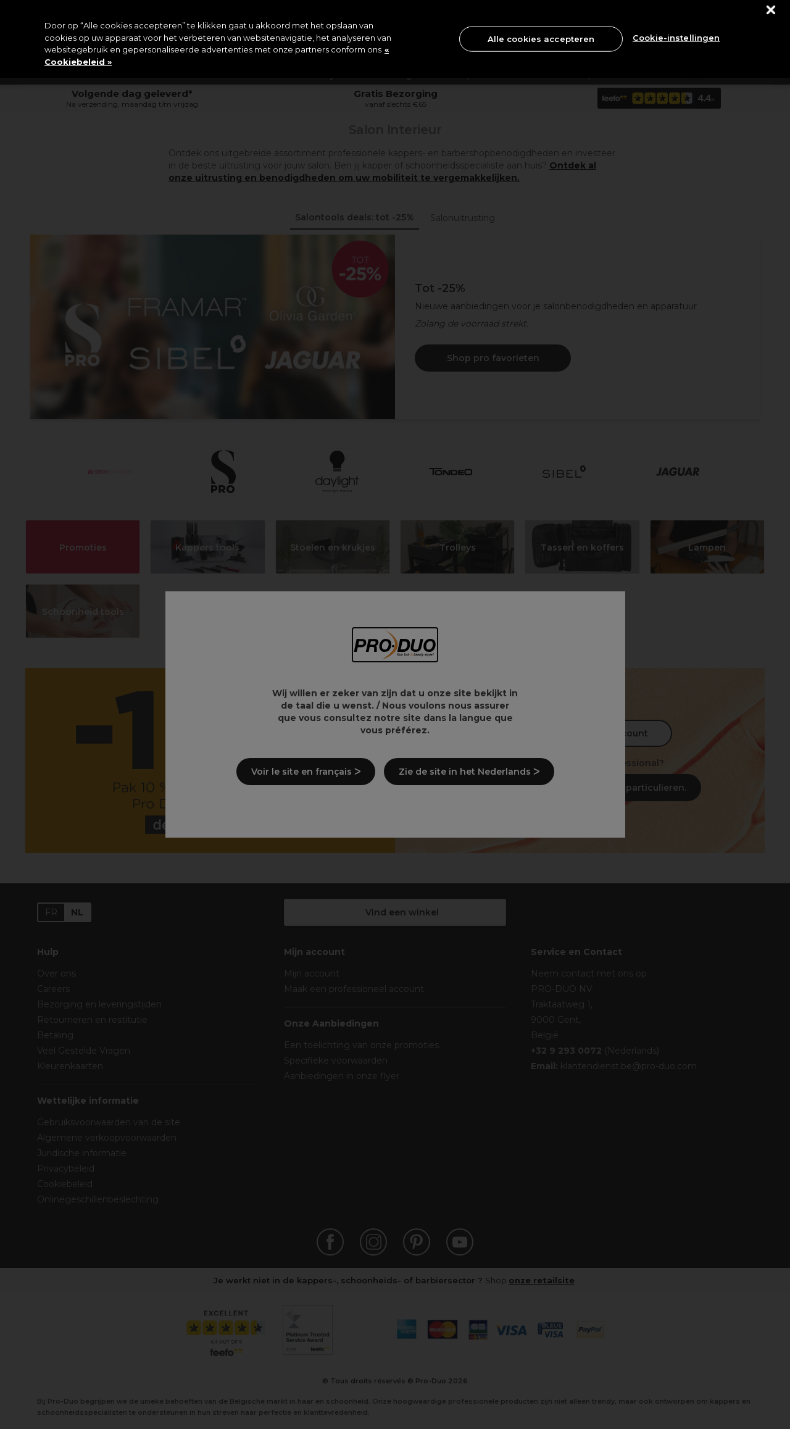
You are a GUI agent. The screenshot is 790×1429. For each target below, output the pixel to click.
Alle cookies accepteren (541, 38)
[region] (395, 39)
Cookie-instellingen (676, 38)
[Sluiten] (771, 10)
